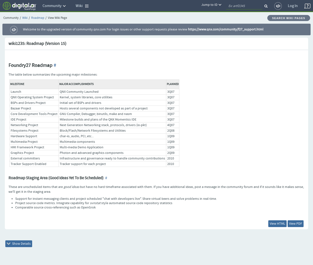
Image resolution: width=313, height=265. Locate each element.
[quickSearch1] (244, 6)
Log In (293, 5)
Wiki (25, 18)
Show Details (19, 244)
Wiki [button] (82, 5)
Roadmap (37, 18)
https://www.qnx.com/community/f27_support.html (225, 29)
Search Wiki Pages (288, 18)
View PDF (295, 224)
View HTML (277, 224)
